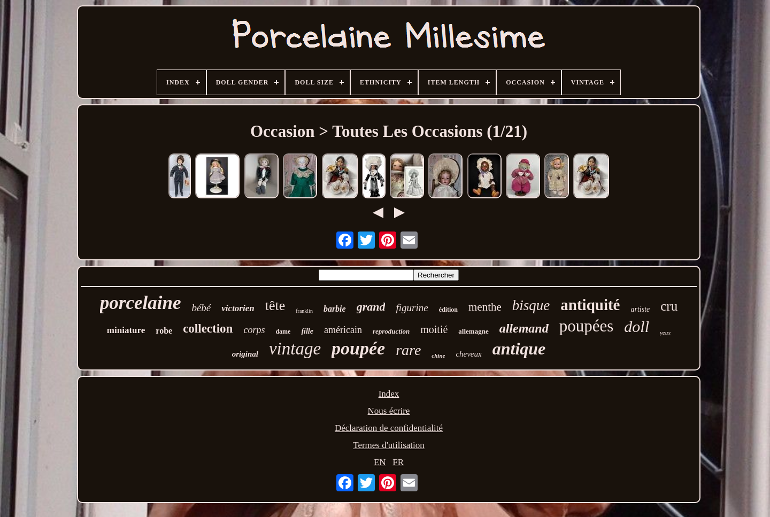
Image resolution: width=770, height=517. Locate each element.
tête (275, 305)
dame (282, 331)
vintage (295, 348)
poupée (358, 348)
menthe (485, 306)
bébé (201, 307)
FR (398, 462)
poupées (586, 326)
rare (408, 350)
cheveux (468, 354)
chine (438, 355)
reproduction (391, 331)
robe (164, 330)
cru (668, 306)
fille (307, 331)
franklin (304, 311)
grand (371, 306)
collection (208, 328)
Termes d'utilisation (389, 445)
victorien (237, 308)
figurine (412, 307)
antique (519, 348)
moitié (434, 329)
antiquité (590, 304)
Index (389, 394)
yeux (665, 332)
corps (254, 330)
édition (448, 309)
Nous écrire (389, 411)
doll (636, 326)
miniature (126, 330)
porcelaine (140, 302)
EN (380, 462)
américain (343, 330)
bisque (531, 305)
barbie (335, 308)
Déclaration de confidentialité (389, 428)
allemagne (473, 331)
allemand (524, 328)
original (245, 354)
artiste (640, 309)
